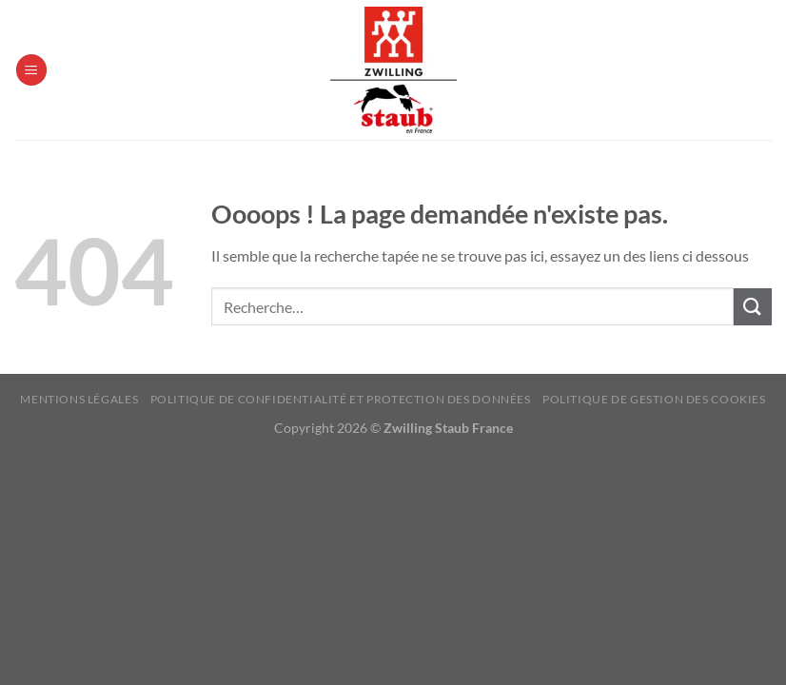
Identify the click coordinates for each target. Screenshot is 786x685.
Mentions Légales (79, 399)
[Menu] (31, 70)
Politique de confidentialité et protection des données (340, 399)
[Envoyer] (753, 306)
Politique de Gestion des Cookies (654, 399)
